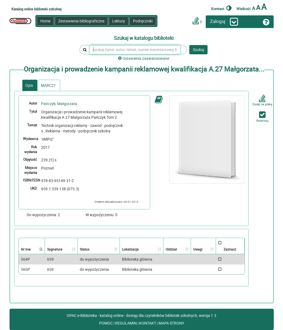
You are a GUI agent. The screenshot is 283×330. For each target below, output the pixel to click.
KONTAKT (148, 323)
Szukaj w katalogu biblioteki (144, 38)
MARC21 (48, 85)
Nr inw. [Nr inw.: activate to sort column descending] (26, 249)
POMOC (106, 323)
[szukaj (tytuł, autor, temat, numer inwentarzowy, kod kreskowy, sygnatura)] (135, 49)
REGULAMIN (126, 323)
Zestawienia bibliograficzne (81, 20)
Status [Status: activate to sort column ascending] (84, 249)
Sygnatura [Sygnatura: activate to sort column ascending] (54, 249)
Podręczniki (143, 20)
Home (45, 20)
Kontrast (221, 8)
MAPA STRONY (171, 323)
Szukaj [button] (198, 49)
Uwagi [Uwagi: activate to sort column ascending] (197, 249)
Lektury (118, 20)
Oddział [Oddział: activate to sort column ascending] (171, 249)
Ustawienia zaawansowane (143, 58)
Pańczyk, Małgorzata (59, 103)
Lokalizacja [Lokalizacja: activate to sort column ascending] (130, 249)
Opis (29, 85)
